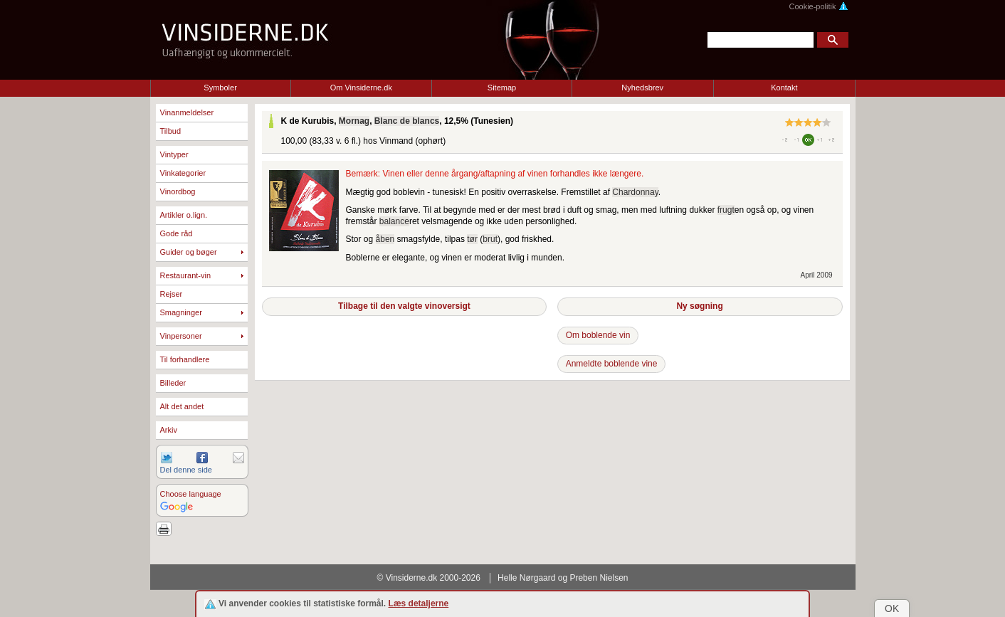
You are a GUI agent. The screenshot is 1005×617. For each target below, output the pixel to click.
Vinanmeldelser (187, 112)
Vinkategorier (183, 173)
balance (394, 221)
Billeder (173, 383)
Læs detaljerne (419, 603)
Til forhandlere (185, 359)
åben (385, 239)
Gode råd (176, 233)
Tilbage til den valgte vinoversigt (404, 306)
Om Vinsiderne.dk (361, 87)
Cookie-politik (818, 6)
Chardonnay (635, 192)
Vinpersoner (181, 336)
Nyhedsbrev (642, 87)
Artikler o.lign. (184, 215)
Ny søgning (699, 306)
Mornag (354, 121)
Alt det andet (182, 406)
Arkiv (168, 430)
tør (472, 239)
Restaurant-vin (185, 275)
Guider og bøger (188, 252)
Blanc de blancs (406, 121)
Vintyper (174, 154)
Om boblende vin (598, 335)
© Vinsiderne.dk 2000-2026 (428, 578)
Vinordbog (178, 191)
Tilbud (170, 131)
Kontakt (784, 87)
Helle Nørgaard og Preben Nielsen (563, 578)
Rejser (171, 294)
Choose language (190, 494)
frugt (726, 210)
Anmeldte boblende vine (612, 364)
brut (490, 239)
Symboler (220, 87)
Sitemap (502, 87)
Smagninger (181, 312)
